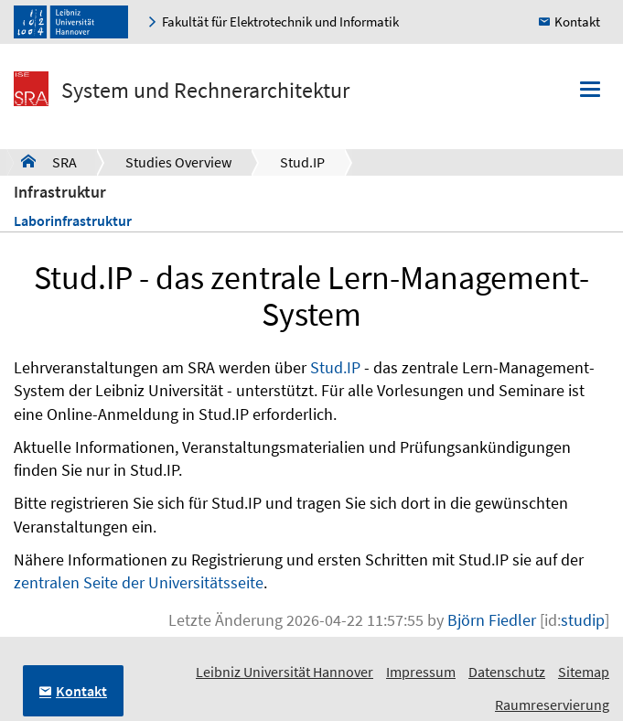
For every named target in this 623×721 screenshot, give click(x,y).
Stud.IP (302, 162)
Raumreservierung (552, 704)
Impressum (421, 671)
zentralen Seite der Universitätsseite (138, 582)
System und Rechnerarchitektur (205, 90)
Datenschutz (506, 671)
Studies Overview (178, 162)
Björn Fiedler (491, 619)
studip (583, 619)
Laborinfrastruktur (73, 220)
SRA (49, 161)
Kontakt (577, 21)
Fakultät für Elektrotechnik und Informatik (280, 21)
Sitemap (583, 671)
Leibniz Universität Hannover (284, 671)
